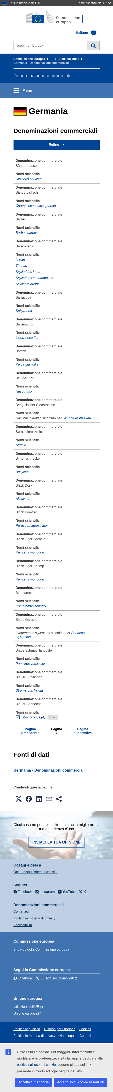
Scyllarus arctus (27, 284)
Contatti (85, 1036)
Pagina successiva (83, 731)
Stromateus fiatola (29, 690)
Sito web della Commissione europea (41, 949)
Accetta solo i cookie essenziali (80, 1082)
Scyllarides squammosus (34, 278)
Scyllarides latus (28, 272)
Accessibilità (23, 925)
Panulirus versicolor (30, 663)
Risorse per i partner (59, 1029)
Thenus (21, 265)
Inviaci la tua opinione (56, 842)
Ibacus (21, 259)
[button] (18, 799)
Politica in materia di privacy (34, 918)
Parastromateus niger (32, 525)
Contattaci (21, 911)
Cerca (93, 45)
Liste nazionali (69, 59)
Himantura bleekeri (77, 418)
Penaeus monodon (30, 552)
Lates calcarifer (27, 337)
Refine (54, 144)
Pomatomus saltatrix (31, 606)
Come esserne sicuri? (93, 3)
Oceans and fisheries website (36, 872)
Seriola (21, 445)
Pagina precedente (30, 731)
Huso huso (24, 391)
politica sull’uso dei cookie (36, 1064)
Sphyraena (24, 311)
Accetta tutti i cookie (34, 1082)
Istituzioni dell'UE (26, 1006)
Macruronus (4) (33, 717)
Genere (53, 717)
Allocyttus (23, 499)
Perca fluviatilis (27, 364)
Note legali (67, 1036)
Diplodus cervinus (29, 179)
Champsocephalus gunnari (36, 206)
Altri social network (60, 978)
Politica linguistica (27, 1029)
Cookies (85, 1029)
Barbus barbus (27, 233)
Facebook (23, 978)
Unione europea (26, 1013)
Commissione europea (29, 59)
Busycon (22, 472)
